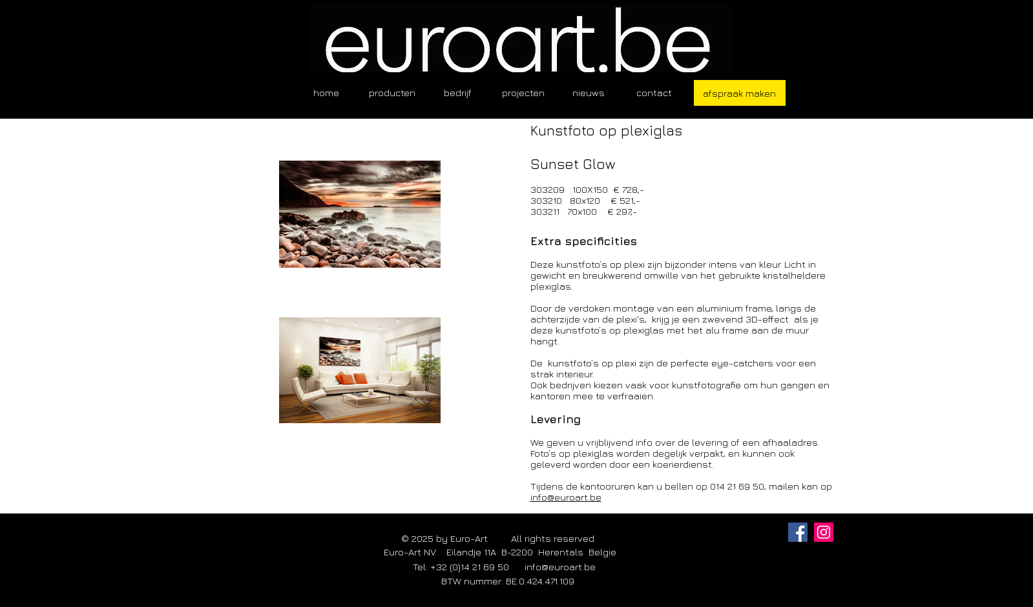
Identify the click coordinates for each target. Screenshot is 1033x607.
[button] (392, 92)
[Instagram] (823, 532)
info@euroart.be (565, 497)
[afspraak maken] (740, 93)
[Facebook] (798, 532)
